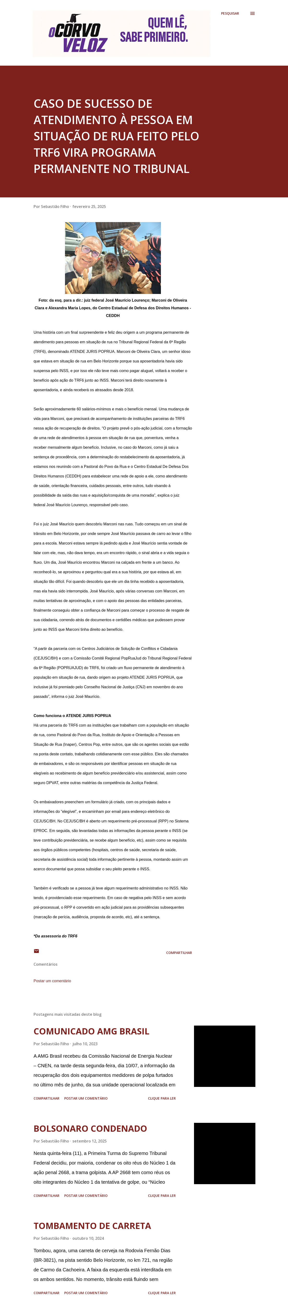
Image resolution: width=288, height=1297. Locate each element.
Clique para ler (162, 1098)
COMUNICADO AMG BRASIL (91, 1031)
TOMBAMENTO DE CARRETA (92, 1226)
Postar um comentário (52, 981)
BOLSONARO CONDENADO (90, 1128)
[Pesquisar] (230, 13)
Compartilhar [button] (179, 952)
